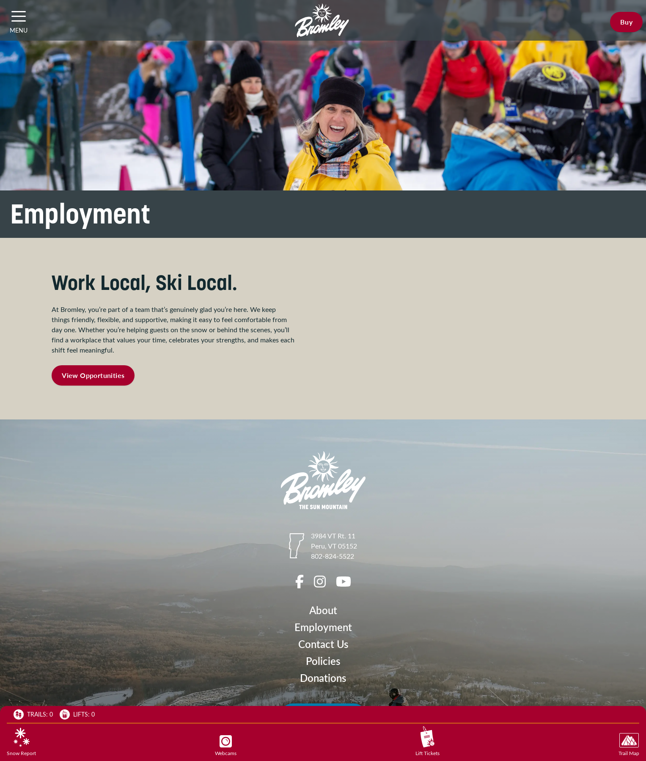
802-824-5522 (332, 555)
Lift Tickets (427, 741)
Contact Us (323, 644)
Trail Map (629, 744)
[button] (18, 16)
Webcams (225, 745)
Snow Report (21, 742)
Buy (626, 22)
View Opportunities (93, 375)
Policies (323, 661)
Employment (323, 627)
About (323, 610)
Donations (323, 678)
